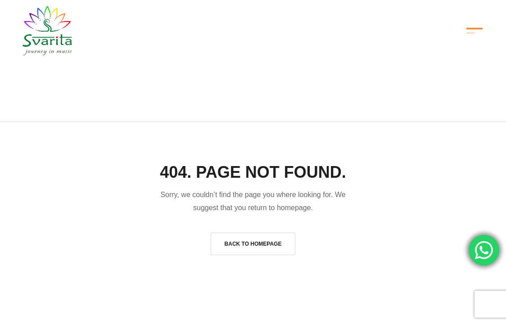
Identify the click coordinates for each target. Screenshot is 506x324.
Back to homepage (253, 244)
